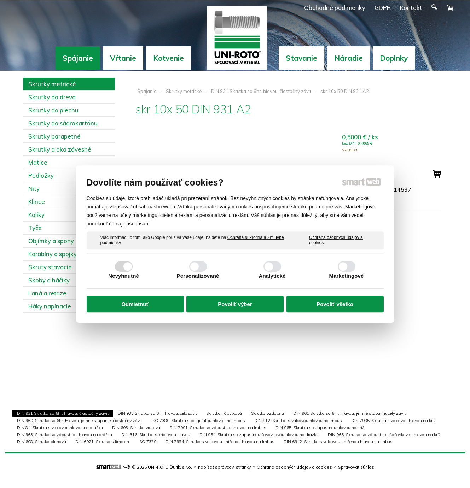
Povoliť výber (235, 304)
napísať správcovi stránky (224, 467)
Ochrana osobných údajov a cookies (336, 240)
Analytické (272, 276)
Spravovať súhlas (356, 467)
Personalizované (198, 276)
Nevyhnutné (123, 276)
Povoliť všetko (335, 304)
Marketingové (346, 276)
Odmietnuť (135, 304)
